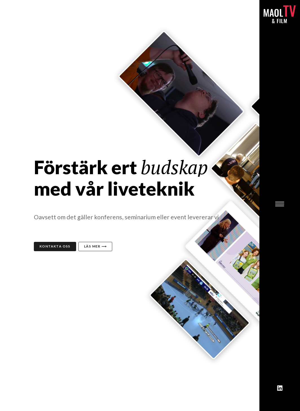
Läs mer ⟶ (95, 246)
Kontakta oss (54, 246)
